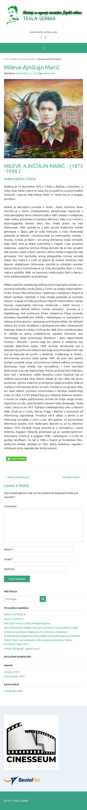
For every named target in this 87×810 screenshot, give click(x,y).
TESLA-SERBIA (20, 800)
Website (9, 569)
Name (8, 549)
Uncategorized (13, 690)
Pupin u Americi (14, 618)
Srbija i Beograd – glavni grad (21, 648)
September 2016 (14, 676)
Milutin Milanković (17, 477)
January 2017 (12, 671)
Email (8, 559)
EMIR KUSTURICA (15, 614)
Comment (10, 506)
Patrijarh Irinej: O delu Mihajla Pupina (27, 623)
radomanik (48, 73)
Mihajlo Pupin (73, 477)
